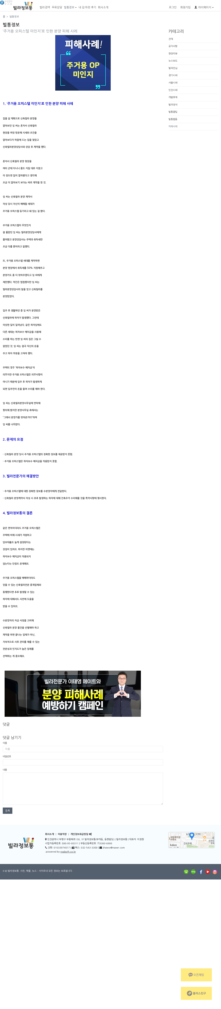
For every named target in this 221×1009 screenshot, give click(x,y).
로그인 (173, 7)
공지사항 (173, 46)
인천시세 (173, 90)
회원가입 (185, 7)
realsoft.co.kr (68, 852)
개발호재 (173, 97)
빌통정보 (70, 7)
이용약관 (62, 834)
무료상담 (57, 7)
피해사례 (173, 126)
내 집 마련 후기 (87, 7)
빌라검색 (45, 7)
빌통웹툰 (173, 119)
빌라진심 (173, 68)
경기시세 (173, 75)
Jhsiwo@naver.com (114, 847)
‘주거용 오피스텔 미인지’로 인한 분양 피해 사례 (40, 31)
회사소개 (103, 7)
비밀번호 (7, 756)
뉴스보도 (173, 61)
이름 (5, 743)
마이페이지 (204, 7)
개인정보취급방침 (79, 834)
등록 (7, 810)
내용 (5, 770)
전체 (171, 39)
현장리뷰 (173, 53)
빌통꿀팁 (173, 112)
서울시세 (173, 83)
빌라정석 (173, 105)
